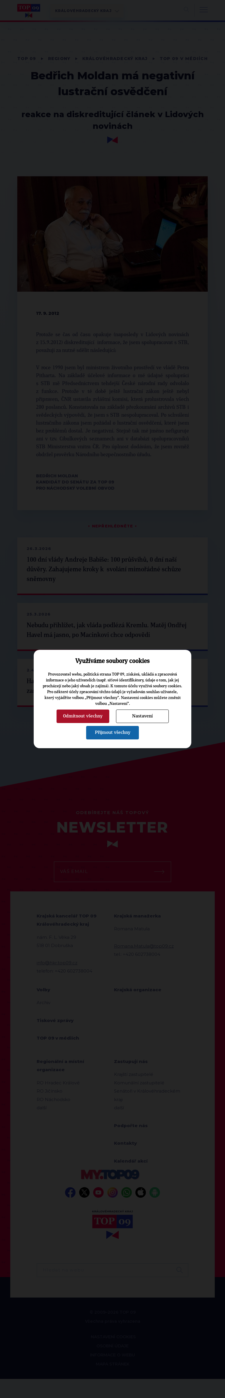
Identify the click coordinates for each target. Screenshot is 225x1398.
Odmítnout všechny (83, 716)
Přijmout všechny (112, 732)
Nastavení (142, 716)
